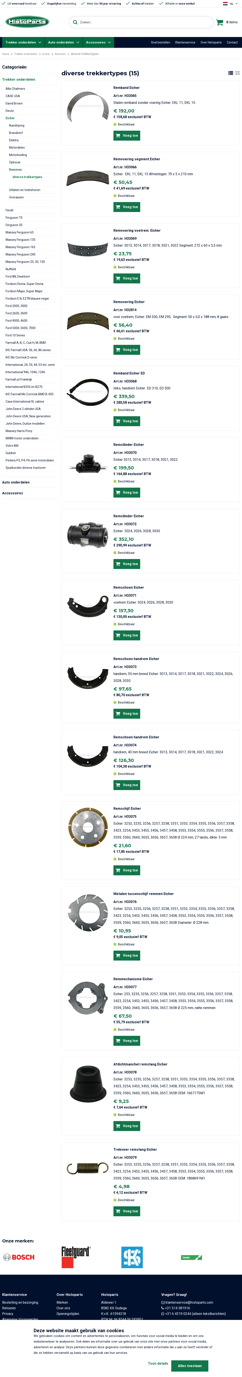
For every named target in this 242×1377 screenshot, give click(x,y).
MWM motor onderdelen (22, 438)
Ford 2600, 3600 (16, 313)
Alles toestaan (190, 1366)
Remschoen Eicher (128, 587)
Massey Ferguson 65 (20, 232)
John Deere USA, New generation (28, 416)
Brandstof (16, 133)
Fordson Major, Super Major (24, 291)
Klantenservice (185, 42)
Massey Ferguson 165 (20, 247)
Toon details (151, 1366)
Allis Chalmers (15, 88)
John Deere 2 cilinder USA (23, 409)
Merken (62, 1302)
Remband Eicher (126, 88)
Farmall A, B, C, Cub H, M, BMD (26, 342)
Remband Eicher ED (129, 373)
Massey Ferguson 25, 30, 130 (25, 262)
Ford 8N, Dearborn (18, 276)
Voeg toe (127, 135)
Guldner (11, 453)
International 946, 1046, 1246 (25, 372)
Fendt (9, 210)
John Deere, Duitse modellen (25, 423)
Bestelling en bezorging (20, 1302)
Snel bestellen (160, 42)
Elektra (14, 140)
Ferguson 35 (14, 225)
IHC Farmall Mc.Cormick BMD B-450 (29, 394)
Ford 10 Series (15, 335)
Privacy (7, 1314)
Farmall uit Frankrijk (19, 379)
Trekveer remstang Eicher (135, 1149)
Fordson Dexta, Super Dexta (24, 284)
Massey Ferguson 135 (20, 239)
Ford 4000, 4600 (16, 320)
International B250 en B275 (24, 387)
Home (6, 54)
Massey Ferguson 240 (20, 254)
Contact (232, 42)
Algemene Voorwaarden (20, 1319)
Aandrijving (16, 125)
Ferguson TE (14, 217)
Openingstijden (68, 1314)
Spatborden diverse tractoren (26, 467)
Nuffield (11, 269)
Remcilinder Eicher (128, 445)
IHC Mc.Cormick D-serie (21, 357)
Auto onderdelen (61, 42)
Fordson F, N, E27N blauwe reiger (27, 298)
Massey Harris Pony (19, 431)
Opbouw (14, 162)
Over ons (63, 1308)
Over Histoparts (211, 42)
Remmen (66, 54)
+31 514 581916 (177, 1308)
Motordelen (17, 147)
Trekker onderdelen (20, 42)
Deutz (10, 110)
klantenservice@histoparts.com (189, 1302)
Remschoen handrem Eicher (136, 659)
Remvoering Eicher (129, 302)
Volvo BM (12, 445)
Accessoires (95, 42)
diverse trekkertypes (27, 177)
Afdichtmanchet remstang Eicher (140, 1064)
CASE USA (13, 96)
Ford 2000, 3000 (16, 306)
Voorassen (16, 197)
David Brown (14, 103)
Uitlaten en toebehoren (24, 190)
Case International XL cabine (25, 401)
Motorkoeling (18, 155)
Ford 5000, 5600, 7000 (21, 328)
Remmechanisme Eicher (133, 979)
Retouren (9, 1308)
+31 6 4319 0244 (178, 1314)
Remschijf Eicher (127, 809)
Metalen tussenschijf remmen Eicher (143, 894)
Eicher (51, 54)
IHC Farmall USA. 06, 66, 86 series (28, 350)
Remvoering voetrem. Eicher (137, 230)
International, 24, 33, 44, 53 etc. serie (30, 364)
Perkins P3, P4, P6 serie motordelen (30, 460)
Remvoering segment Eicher (136, 159)
